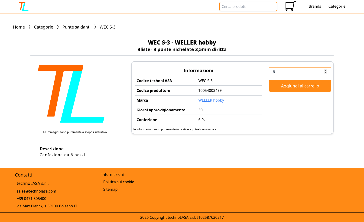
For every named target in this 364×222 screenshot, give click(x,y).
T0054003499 (210, 90)
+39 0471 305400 (31, 198)
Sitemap (110, 189)
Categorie (43, 27)
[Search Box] (248, 6)
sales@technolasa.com (36, 191)
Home (19, 27)
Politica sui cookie (118, 181)
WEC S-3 (205, 80)
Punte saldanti (76, 27)
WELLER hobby (211, 100)
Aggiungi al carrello (300, 86)
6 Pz (202, 119)
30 (200, 110)
